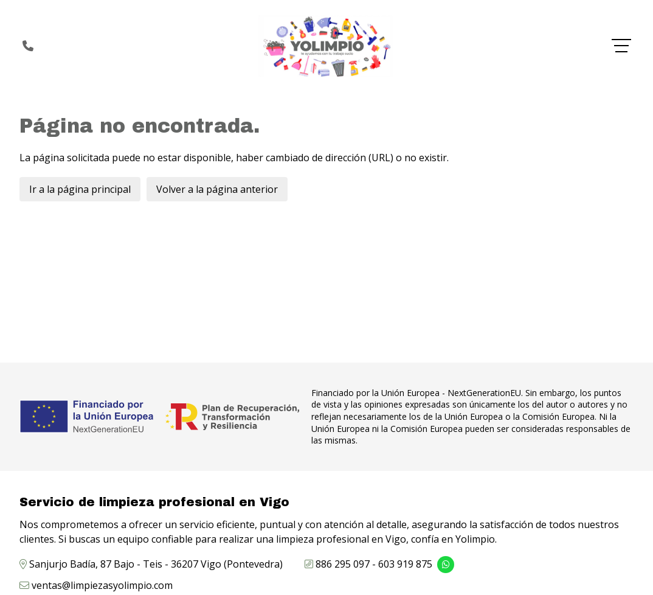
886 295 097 (343, 564)
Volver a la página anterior (217, 189)
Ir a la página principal (80, 189)
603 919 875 (405, 564)
